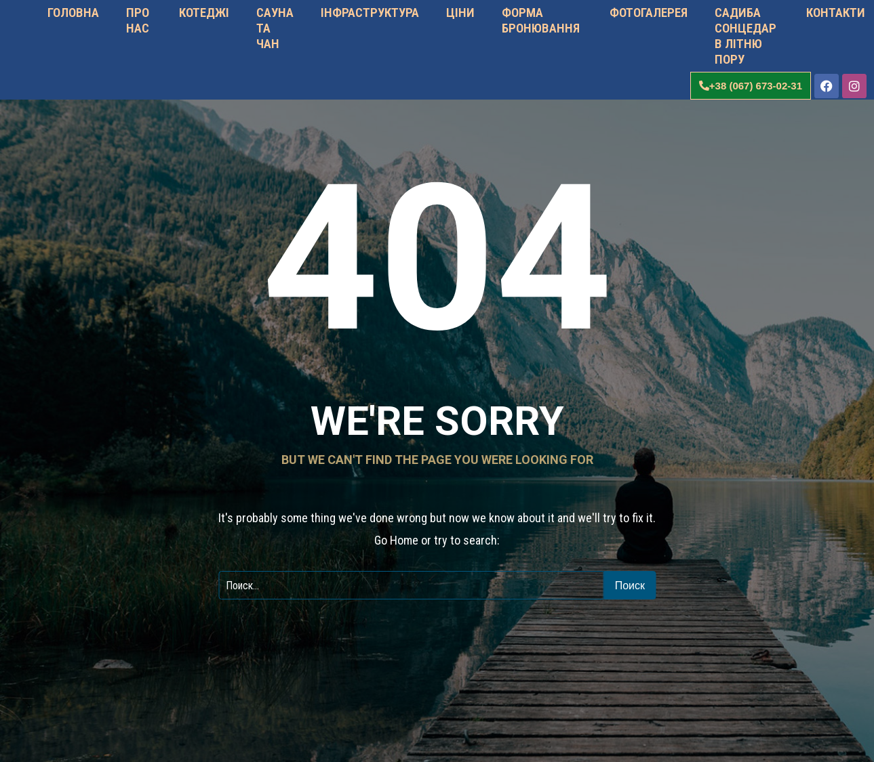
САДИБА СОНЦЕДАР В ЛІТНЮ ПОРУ (745, 36)
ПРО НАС (137, 20)
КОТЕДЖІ (202, 12)
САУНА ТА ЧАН (275, 28)
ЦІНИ (460, 12)
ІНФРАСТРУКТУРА (370, 12)
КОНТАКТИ (834, 12)
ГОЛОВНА (73, 12)
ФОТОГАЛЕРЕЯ (647, 12)
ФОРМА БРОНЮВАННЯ (541, 20)
